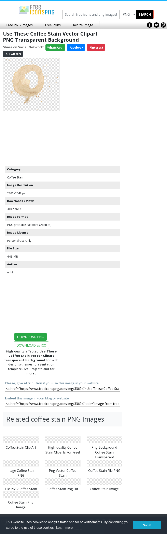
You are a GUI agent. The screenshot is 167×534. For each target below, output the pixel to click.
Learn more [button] (64, 527)
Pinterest (96, 47)
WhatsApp (55, 47)
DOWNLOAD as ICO (31, 345)
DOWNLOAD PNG (30, 337)
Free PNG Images (19, 25)
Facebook (76, 47)
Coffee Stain (15, 177)
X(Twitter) (13, 54)
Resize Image (83, 25)
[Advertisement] (31, 138)
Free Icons (53, 25)
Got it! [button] (147, 525)
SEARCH (145, 14)
